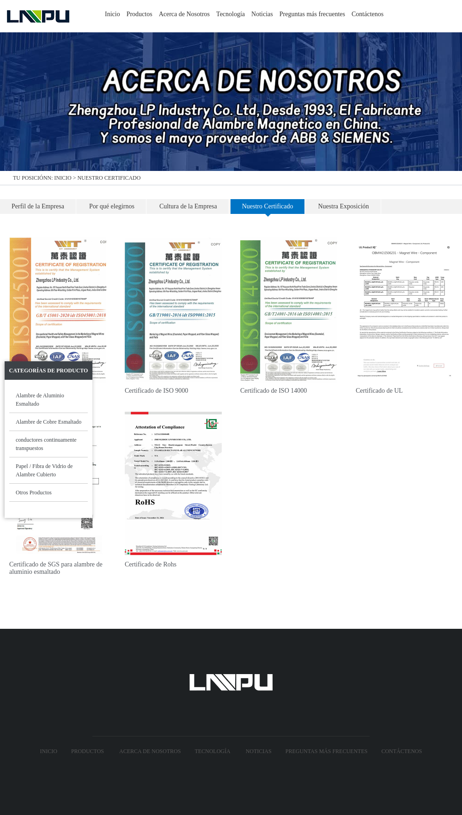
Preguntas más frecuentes (312, 14)
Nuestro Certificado (108, 178)
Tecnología (230, 14)
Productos (139, 14)
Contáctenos (367, 14)
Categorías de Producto (48, 370)
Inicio (112, 14)
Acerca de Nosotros (184, 14)
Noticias (262, 14)
